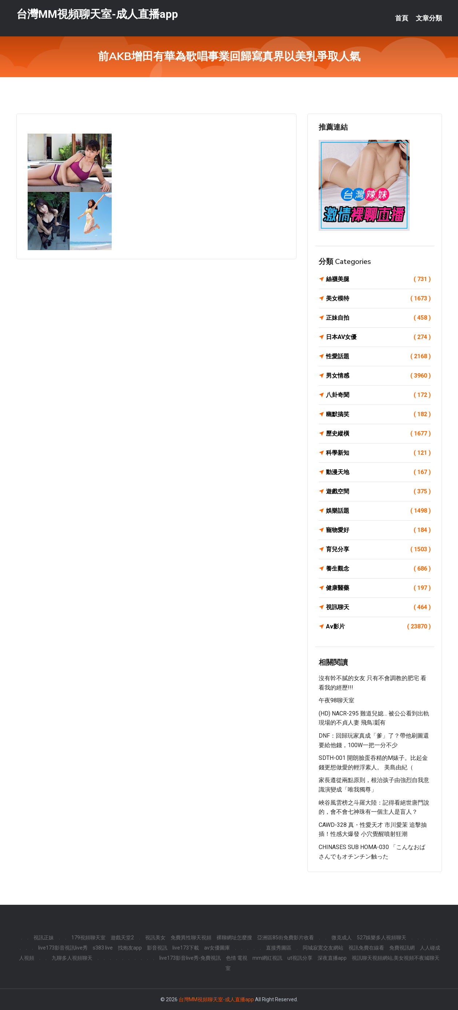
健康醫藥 (378, 588)
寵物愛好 (378, 530)
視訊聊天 (378, 607)
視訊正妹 (43, 937)
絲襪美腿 (378, 279)
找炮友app (130, 948)
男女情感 (378, 376)
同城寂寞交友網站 (323, 948)
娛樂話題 (378, 511)
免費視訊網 (402, 948)
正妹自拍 (378, 318)
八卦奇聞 (378, 395)
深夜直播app (332, 958)
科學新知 (378, 453)
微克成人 (341, 937)
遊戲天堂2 (122, 937)
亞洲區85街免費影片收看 (285, 937)
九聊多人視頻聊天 (72, 958)
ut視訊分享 (299, 958)
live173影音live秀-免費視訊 (190, 958)
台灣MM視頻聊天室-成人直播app (97, 14)
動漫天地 (378, 472)
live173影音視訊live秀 (63, 948)
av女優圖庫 (217, 948)
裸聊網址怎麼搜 (234, 937)
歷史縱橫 (378, 434)
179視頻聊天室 (88, 937)
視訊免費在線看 (366, 948)
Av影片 (378, 627)
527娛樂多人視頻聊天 (381, 937)
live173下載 (185, 948)
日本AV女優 (378, 337)
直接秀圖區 (278, 948)
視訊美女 (155, 937)
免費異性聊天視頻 (191, 937)
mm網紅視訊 (267, 958)
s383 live (103, 948)
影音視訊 (157, 948)
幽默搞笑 (378, 414)
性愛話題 (378, 356)
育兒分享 (378, 549)
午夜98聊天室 (336, 700)
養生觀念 (378, 569)
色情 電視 (236, 958)
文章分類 (429, 18)
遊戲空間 (378, 491)
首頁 (401, 18)
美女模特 (378, 298)
